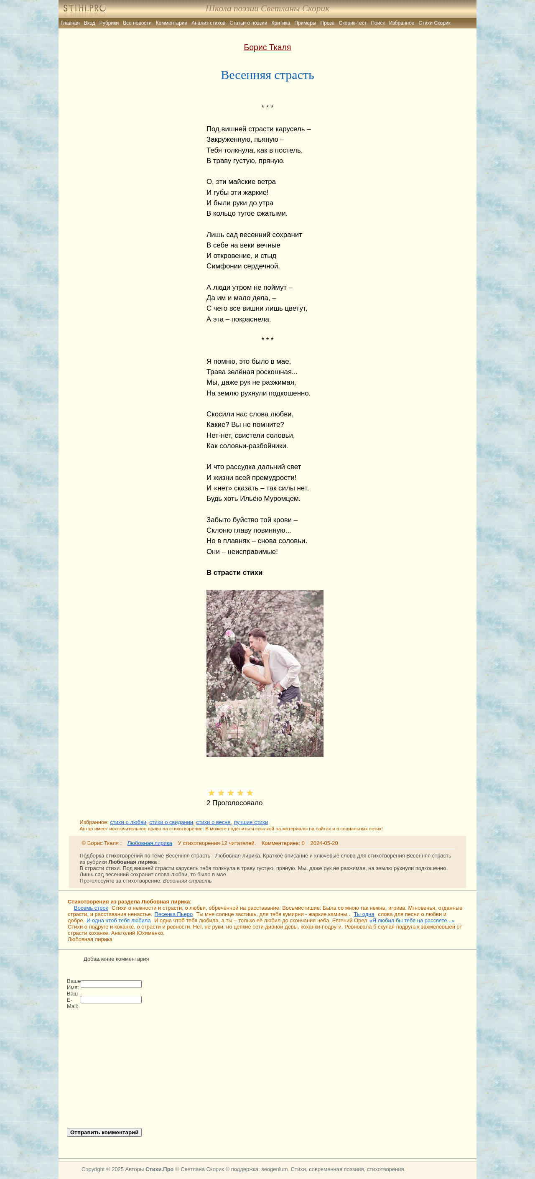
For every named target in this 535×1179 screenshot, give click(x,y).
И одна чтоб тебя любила (118, 920)
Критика (281, 23)
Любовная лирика (149, 843)
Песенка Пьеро (173, 914)
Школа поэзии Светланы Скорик (267, 8)
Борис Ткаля (267, 47)
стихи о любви (128, 822)
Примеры (305, 23)
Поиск (378, 23)
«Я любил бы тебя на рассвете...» (412, 920)
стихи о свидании (171, 822)
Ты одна (364, 914)
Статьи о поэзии (248, 23)
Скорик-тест (353, 23)
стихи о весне (213, 822)
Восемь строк (91, 908)
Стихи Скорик (435, 23)
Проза (328, 23)
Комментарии (172, 23)
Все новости (137, 23)
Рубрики (109, 23)
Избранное (402, 23)
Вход (89, 23)
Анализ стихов (208, 23)
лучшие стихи (251, 822)
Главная (70, 23)
